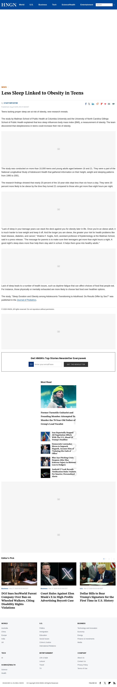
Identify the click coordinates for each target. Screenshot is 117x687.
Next (113, 558)
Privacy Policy (83, 665)
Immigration (43, 632)
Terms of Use (82, 668)
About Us (81, 658)
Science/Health (68, 5)
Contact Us (82, 661)
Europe (4, 635)
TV (40, 668)
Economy (81, 632)
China (3, 632)
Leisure (42, 661)
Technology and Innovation (87, 628)
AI (2, 658)
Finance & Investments (86, 639)
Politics (42, 628)
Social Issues (44, 639)
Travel (41, 665)
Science (4, 670)
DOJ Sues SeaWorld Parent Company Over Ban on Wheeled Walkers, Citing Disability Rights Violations (19, 600)
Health (3, 673)
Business (43, 5)
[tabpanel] (58, 583)
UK (2, 642)
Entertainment (86, 5)
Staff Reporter (11, 103)
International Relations (47, 646)
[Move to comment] (113, 104)
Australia (4, 628)
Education (43, 635)
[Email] (109, 104)
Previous (109, 558)
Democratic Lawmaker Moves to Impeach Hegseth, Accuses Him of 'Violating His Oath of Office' (63, 449)
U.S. (31, 5)
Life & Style (43, 658)
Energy (80, 635)
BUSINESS (81, 623)
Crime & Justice (45, 642)
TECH (3, 653)
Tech (54, 5)
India (3, 639)
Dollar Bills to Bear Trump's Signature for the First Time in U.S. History (97, 597)
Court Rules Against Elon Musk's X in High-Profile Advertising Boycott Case (57, 597)
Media (80, 642)
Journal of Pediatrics (26, 300)
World (21, 5)
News (4, 87)
